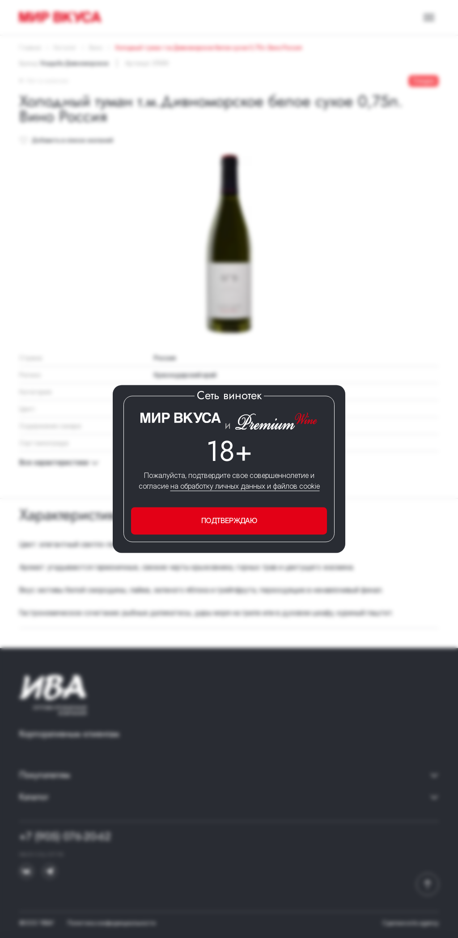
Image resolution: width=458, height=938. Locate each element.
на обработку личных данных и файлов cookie (245, 486)
